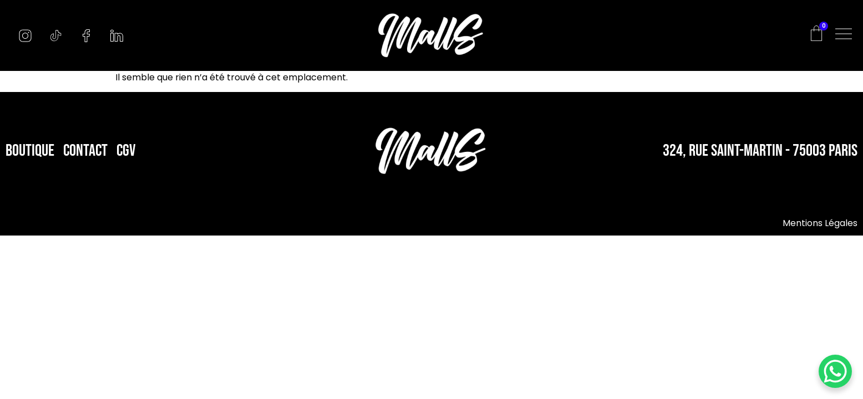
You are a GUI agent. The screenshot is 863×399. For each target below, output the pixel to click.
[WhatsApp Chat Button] (835, 371)
